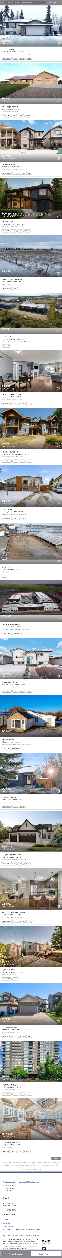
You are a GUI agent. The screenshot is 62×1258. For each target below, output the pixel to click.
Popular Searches (16, 1254)
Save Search (44, 1254)
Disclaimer (9, 1237)
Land (15, 288)
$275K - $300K (6, 921)
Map (54, 3)
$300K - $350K (6, 288)
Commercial (6, 346)
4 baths (22, 1036)
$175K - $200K (6, 461)
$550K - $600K (6, 633)
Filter (49, 3)
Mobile (15, 978)
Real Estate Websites (17, 1235)
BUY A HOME (7, 1223)
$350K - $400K (6, 58)
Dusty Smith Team (9, 1206)
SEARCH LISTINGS (9, 1220)
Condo (29, 403)
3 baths (21, 115)
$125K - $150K (6, 978)
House (29, 58)
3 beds (15, 173)
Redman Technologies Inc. (29, 1235)
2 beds (15, 403)
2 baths (22, 58)
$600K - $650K (6, 1036)
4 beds (14, 115)
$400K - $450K (6, 691)
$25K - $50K (6, 748)
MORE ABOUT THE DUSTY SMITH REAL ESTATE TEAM (21, 1230)
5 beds (15, 58)
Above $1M (6, 230)
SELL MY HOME (8, 1226)
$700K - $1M (6, 115)
